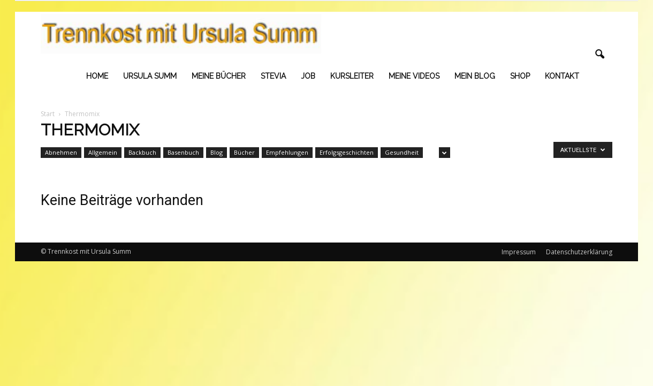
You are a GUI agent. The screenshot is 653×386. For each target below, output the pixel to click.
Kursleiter (352, 76)
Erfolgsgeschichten (347, 152)
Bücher (244, 152)
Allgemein (102, 152)
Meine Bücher (219, 76)
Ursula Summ (150, 76)
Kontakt (562, 76)
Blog (216, 152)
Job (308, 76)
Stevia (273, 76)
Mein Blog (474, 76)
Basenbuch (183, 152)
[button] (599, 54)
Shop (520, 76)
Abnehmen (61, 152)
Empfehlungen (287, 152)
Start (48, 113)
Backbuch (142, 152)
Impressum (519, 251)
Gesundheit (402, 152)
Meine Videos (414, 76)
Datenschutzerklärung (579, 251)
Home (97, 76)
